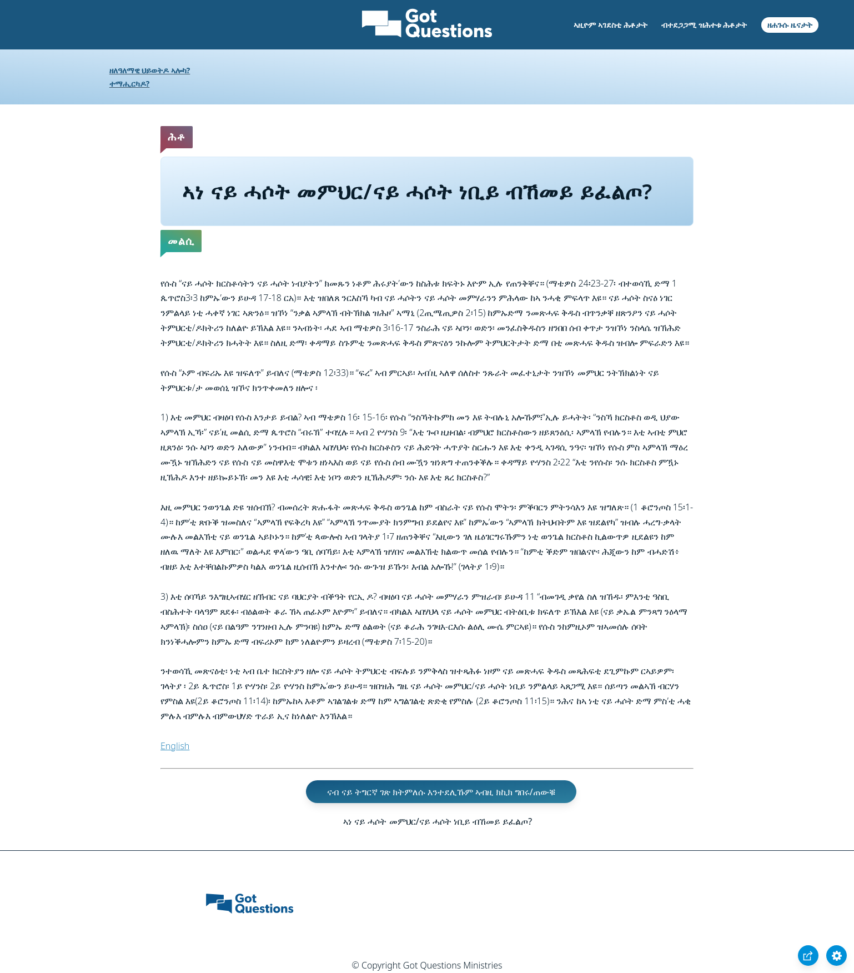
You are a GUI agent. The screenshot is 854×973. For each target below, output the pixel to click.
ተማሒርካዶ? (129, 83)
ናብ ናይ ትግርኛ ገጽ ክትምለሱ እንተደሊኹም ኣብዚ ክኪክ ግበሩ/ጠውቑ (441, 791)
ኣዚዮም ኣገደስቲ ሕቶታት (610, 24)
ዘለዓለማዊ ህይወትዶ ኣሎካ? (149, 70)
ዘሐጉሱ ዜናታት (789, 24)
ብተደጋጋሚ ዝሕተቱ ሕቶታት (704, 24)
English (174, 746)
